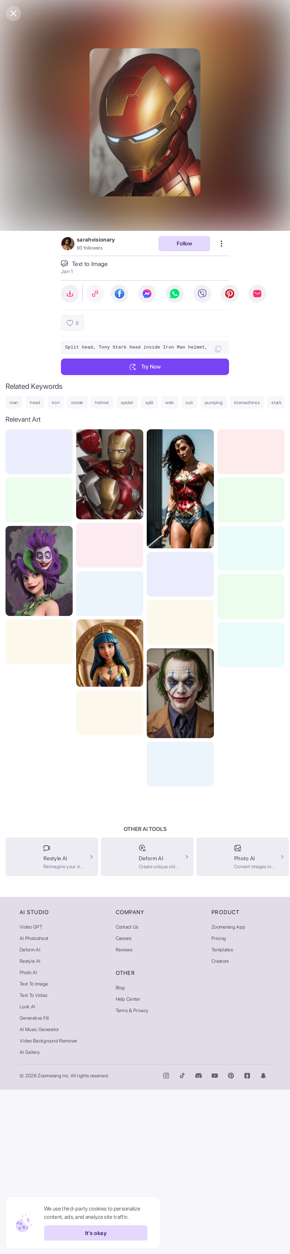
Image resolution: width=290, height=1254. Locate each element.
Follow (184, 243)
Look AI (27, 1171)
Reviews (124, 1114)
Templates (222, 1114)
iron (56, 402)
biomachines (247, 402)
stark (276, 402)
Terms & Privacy (132, 1174)
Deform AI (30, 1114)
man (14, 402)
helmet (102, 402)
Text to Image (34, 1148)
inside (77, 402)
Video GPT (31, 1091)
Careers (124, 1102)
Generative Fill (34, 1182)
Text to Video (33, 1159)
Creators (220, 1125)
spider (127, 402)
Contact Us (127, 1091)
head (35, 402)
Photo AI (28, 1136)
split (149, 402)
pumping (214, 402)
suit (189, 402)
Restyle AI (30, 1125)
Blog (120, 1152)
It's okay (95, 1233)
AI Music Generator (39, 1193)
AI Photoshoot (34, 1102)
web (169, 402)
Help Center (128, 1163)
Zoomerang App (228, 1091)
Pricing (218, 1102)
